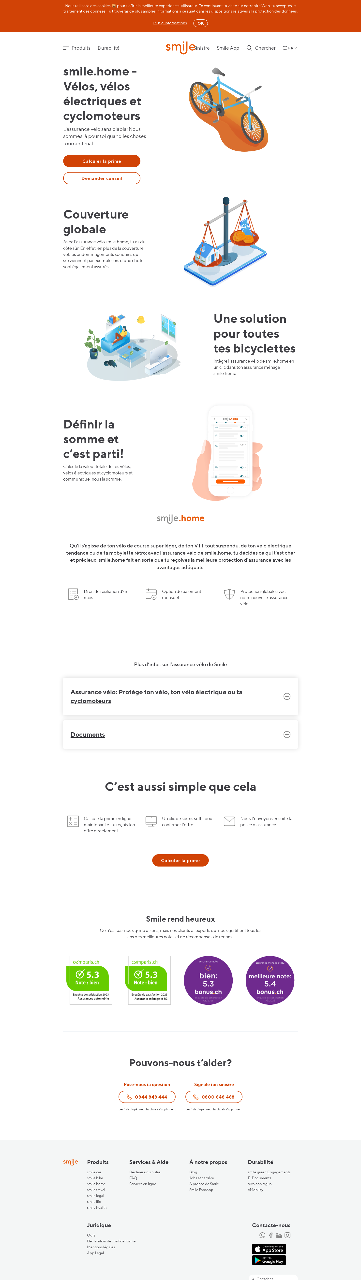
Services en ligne (142, 1184)
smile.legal (95, 1195)
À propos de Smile (204, 1184)
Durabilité (109, 48)
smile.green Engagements (269, 1172)
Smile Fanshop (201, 1190)
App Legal (95, 1253)
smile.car (94, 1172)
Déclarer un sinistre (144, 1172)
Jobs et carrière (201, 1178)
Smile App (228, 48)
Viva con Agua (260, 1184)
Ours (91, 1235)
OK (200, 23)
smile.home (96, 1184)
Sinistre (201, 48)
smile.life (94, 1201)
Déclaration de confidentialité (111, 1241)
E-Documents (259, 1178)
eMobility (255, 1190)
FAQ (133, 1178)
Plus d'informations (170, 23)
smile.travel (96, 1190)
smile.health (97, 1207)
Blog (193, 1172)
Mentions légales (101, 1247)
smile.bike (95, 1178)
